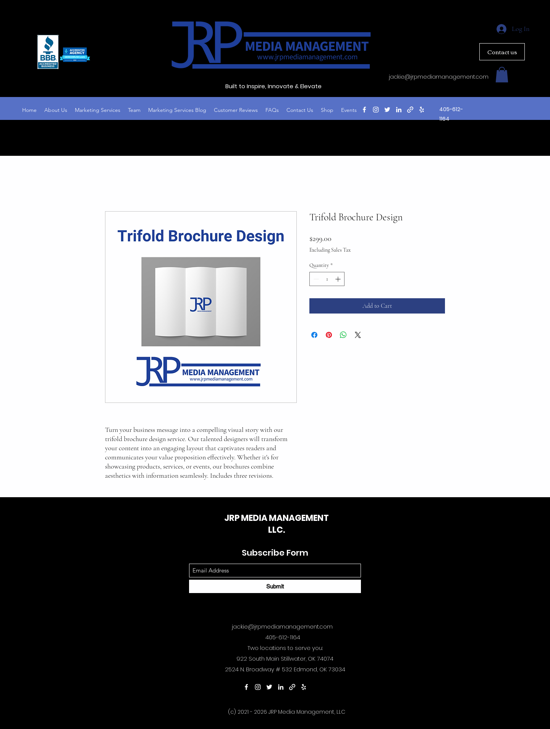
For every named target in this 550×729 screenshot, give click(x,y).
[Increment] (338, 279)
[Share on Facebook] (314, 334)
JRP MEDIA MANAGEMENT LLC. (276, 524)
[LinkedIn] (399, 109)
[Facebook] (364, 109)
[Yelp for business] (421, 109)
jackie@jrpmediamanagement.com (439, 77)
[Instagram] (376, 109)
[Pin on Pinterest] (328, 334)
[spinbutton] (327, 279)
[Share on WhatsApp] (343, 334)
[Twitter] (387, 109)
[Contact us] (502, 51)
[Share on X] (357, 334)
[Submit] (275, 586)
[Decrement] (315, 279)
